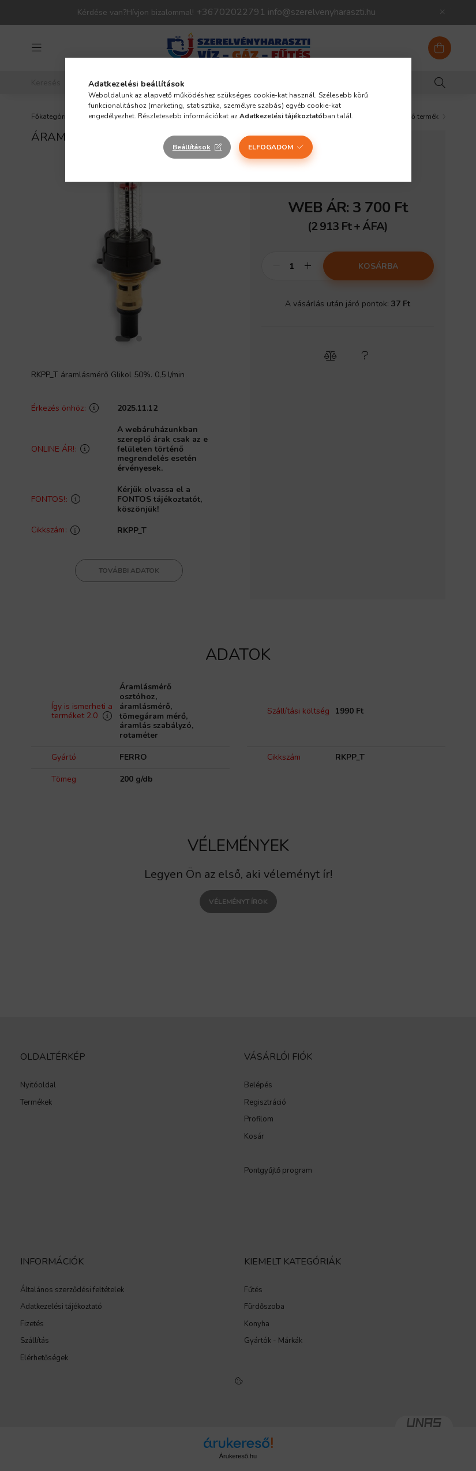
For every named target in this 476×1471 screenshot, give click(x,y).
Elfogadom (270, 147)
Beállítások (192, 147)
